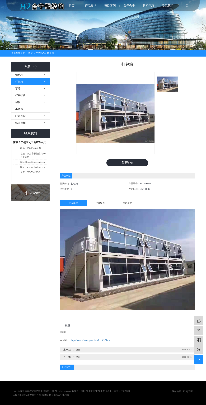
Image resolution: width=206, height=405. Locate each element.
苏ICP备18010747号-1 (91, 391)
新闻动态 (148, 5)
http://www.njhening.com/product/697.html (90, 340)
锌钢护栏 (20, 95)
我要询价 (127, 162)
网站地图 (176, 391)
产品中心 (40, 53)
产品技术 (91, 5)
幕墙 (17, 88)
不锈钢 (19, 109)
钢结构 (19, 74)
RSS (185, 391)
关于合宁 (129, 5)
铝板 (17, 102)
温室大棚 (20, 122)
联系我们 (167, 5)
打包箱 (50, 53)
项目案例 (110, 5)
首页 (72, 5)
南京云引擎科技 (61, 395)
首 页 (30, 53)
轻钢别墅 (20, 116)
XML (190, 391)
